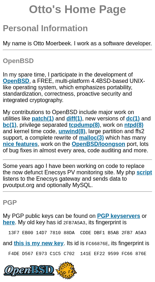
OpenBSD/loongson (98, 144)
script (144, 172)
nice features (20, 144)
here (9, 222)
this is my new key (39, 244)
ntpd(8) (133, 125)
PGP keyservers (118, 216)
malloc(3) (91, 138)
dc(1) (133, 118)
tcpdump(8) (84, 125)
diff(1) (74, 118)
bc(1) (9, 125)
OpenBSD (16, 81)
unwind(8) (71, 131)
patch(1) (43, 118)
